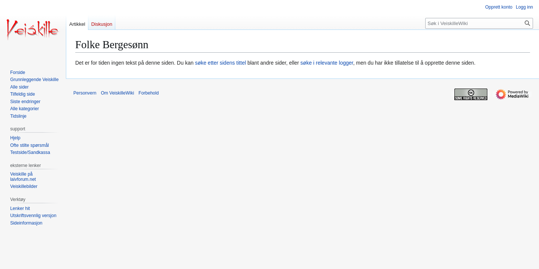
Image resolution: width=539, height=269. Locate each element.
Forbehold (148, 93)
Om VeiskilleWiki (117, 93)
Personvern (84, 93)
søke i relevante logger (327, 63)
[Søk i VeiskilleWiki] (479, 23)
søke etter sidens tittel (220, 63)
